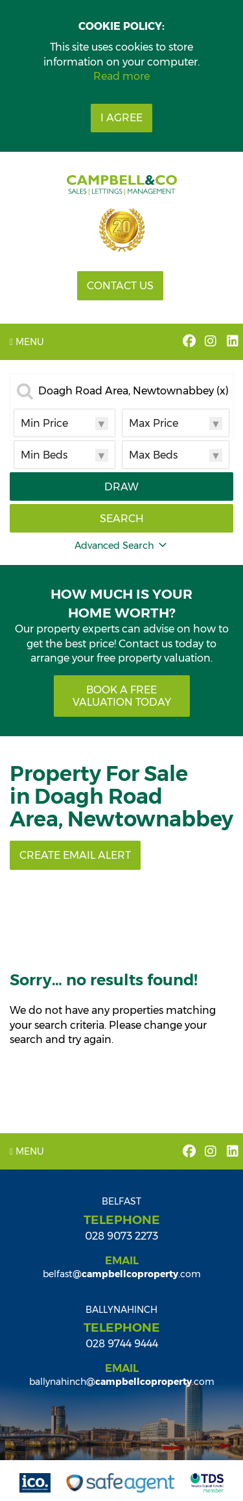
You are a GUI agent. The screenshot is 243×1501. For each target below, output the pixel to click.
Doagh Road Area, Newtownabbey (133, 391)
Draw (121, 487)
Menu (27, 342)
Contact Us (120, 286)
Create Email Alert (75, 855)
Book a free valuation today (122, 696)
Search (122, 518)
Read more (121, 76)
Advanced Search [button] (122, 545)
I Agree (121, 118)
